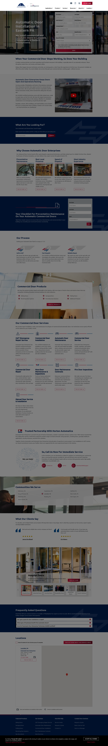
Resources (73, 8)
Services (65, 8)
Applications (48, 8)
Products (57, 8)
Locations (89, 8)
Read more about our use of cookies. (15, 742)
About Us (81, 8)
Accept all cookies (91, 739)
